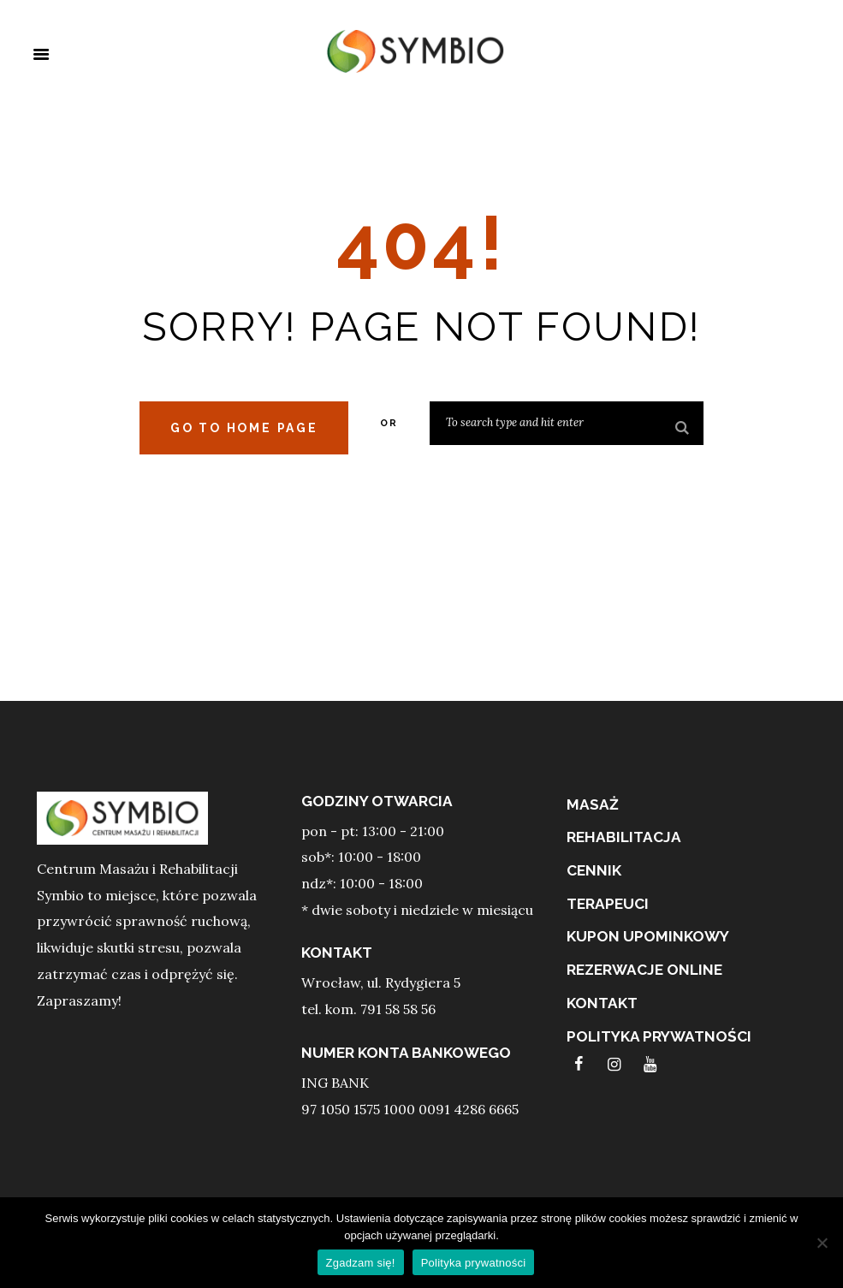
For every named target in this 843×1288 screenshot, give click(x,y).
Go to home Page (244, 428)
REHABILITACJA (624, 837)
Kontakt (602, 1003)
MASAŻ (593, 804)
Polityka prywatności (659, 1036)
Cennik (594, 870)
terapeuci (608, 903)
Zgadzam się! (360, 1262)
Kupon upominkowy (648, 936)
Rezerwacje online (644, 969)
